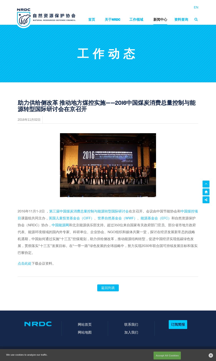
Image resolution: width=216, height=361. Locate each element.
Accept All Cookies (167, 356)
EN (196, 7)
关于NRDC (112, 19)
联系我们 (131, 324)
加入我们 (131, 332)
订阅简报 (178, 324)
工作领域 (136, 19)
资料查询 (181, 19)
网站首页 (85, 324)
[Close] (211, 356)
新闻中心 (160, 19)
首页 (91, 19)
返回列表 (108, 288)
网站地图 (85, 332)
